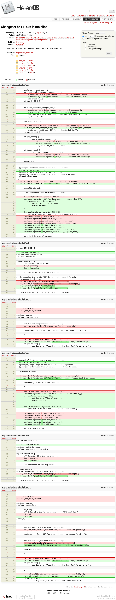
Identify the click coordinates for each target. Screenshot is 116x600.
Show (85, 36)
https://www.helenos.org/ (106, 598)
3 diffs (30, 63)
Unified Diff (51, 593)
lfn (17, 37)
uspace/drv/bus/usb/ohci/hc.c (15, 85)
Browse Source (91, 19)
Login (73, 15)
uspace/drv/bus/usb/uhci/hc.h (15, 435)
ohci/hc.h (23, 63)
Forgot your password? (105, 15)
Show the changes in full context (95, 39)
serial (28, 37)
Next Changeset (106, 23)
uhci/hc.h (23, 70)
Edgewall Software (25, 598)
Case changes (92, 47)
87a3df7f (20, 44)
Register (92, 15)
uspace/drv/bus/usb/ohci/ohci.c (16, 299)
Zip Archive (65, 593)
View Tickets (108, 19)
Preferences (81, 15)
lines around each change (101, 36)
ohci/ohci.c (23, 65)
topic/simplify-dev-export (44, 40)
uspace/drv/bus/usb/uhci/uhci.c (16, 487)
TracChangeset (79, 587)
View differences (88, 33)
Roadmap (77, 19)
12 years (39, 32)
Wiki (55, 19)
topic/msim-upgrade (24, 40)
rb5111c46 (12, 88)
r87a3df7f (5, 88)
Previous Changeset (90, 23)
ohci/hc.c (23, 61)
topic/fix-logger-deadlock (64, 37)
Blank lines (91, 45)
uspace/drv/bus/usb (24, 53)
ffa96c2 (19, 42)
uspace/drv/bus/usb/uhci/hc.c (15, 353)
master (22, 37)
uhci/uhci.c (23, 72)
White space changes (95, 49)
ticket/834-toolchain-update (42, 37)
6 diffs (30, 61)
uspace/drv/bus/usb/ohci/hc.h (15, 243)
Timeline (65, 19)
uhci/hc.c (23, 68)
